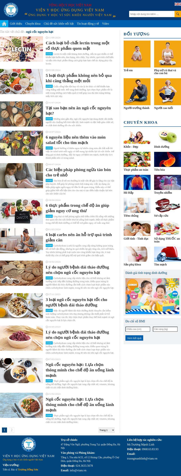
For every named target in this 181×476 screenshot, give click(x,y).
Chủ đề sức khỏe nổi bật (59, 23)
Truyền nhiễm (163, 192)
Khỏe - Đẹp (131, 146)
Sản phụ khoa (132, 264)
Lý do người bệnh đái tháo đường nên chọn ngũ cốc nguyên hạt (77, 270)
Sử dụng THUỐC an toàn (167, 240)
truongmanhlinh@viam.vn (142, 458)
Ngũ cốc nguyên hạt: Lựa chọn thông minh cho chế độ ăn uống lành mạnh (80, 370)
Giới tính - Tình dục (136, 238)
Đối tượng (137, 34)
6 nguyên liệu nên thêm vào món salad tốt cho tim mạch (76, 140)
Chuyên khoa (33, 23)
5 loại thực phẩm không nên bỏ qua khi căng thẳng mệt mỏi (79, 78)
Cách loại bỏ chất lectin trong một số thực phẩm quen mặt (77, 46)
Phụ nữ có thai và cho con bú (165, 72)
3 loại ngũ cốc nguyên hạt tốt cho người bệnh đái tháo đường (76, 302)
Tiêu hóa (159, 169)
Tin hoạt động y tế (88, 23)
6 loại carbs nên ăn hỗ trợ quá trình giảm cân (79, 237)
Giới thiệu (16, 23)
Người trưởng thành (136, 107)
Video (105, 23)
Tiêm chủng (131, 215)
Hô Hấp (129, 192)
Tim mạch (160, 264)
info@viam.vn (78, 470)
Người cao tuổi (163, 107)
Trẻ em (128, 70)
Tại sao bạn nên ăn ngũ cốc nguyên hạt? (78, 111)
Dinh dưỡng (161, 146)
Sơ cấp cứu (161, 215)
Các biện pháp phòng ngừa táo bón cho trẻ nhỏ (78, 172)
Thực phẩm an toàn (136, 169)
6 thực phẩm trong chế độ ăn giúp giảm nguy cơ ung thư (77, 208)
